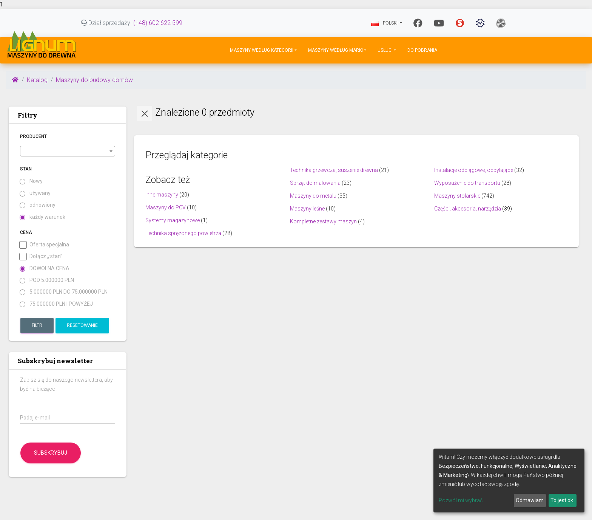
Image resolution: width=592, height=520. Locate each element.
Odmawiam (530, 500)
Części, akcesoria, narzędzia (467, 209)
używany (35, 193)
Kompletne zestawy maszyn (323, 221)
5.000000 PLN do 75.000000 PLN (64, 292)
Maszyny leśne (307, 209)
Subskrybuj (50, 453)
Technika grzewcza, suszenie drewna (334, 170)
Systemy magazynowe (172, 220)
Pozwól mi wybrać (461, 500)
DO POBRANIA (422, 50)
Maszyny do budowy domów (94, 80)
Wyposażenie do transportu (467, 183)
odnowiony (37, 205)
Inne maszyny (161, 195)
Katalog (37, 80)
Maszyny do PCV (165, 207)
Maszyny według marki (335, 50)
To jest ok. (562, 500)
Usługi (385, 50)
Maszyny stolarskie (457, 196)
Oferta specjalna (44, 245)
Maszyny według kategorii (261, 50)
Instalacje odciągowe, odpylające (473, 170)
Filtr (37, 325)
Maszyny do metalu (313, 196)
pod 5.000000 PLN (47, 280)
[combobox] (67, 151)
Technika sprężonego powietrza (183, 233)
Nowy (31, 181)
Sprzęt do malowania (315, 183)
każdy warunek (42, 217)
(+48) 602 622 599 (157, 22)
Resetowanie (82, 325)
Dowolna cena (44, 268)
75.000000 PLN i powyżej (56, 304)
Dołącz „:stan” (41, 256)
